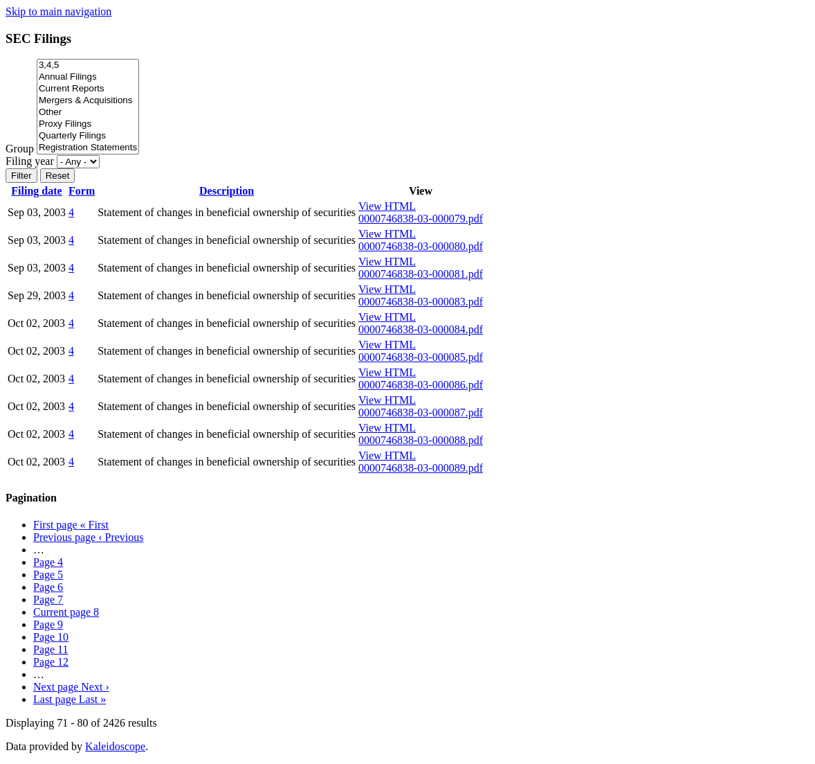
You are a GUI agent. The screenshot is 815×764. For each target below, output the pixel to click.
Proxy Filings (87, 124)
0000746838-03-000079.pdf (420, 218)
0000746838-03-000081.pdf (420, 274)
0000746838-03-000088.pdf (420, 440)
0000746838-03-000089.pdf (420, 468)
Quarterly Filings (87, 136)
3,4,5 (87, 65)
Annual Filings (87, 77)
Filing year (30, 161)
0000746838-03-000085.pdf (420, 357)
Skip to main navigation (58, 11)
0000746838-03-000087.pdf (420, 412)
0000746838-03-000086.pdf (420, 385)
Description (226, 191)
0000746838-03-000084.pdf (420, 329)
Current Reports (87, 89)
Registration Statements (87, 148)
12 (50, 662)
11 (50, 649)
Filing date (36, 191)
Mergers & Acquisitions (87, 101)
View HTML (387, 206)
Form (81, 191)
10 (50, 637)
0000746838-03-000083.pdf (420, 302)
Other (87, 112)
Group (20, 148)
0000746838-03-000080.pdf (420, 246)
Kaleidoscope (115, 746)
